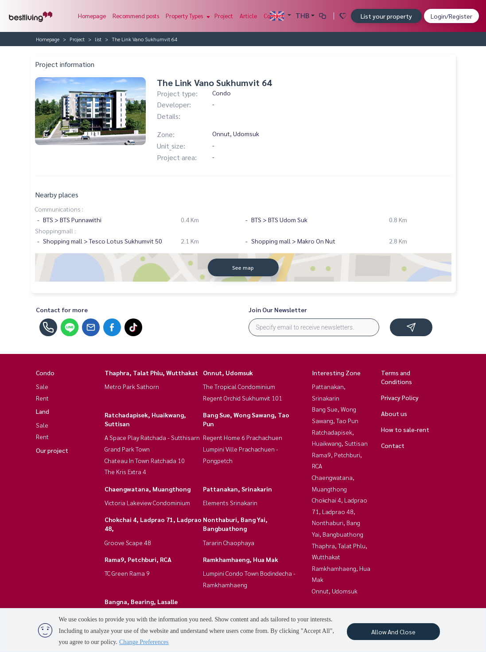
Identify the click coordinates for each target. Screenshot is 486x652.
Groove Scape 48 (128, 542)
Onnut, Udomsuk (228, 373)
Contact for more (62, 310)
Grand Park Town (127, 449)
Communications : (59, 209)
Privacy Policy (400, 397)
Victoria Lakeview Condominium (147, 503)
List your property (386, 16)
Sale (42, 386)
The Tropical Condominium (239, 386)
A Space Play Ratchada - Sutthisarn (152, 437)
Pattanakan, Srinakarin (237, 489)
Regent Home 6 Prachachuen (242, 437)
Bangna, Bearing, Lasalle (141, 601)
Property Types (187, 16)
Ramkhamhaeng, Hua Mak (240, 559)
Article (248, 16)
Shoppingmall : (55, 231)
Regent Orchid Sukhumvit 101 (242, 398)
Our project (52, 450)
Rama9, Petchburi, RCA (138, 559)
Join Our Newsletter (278, 310)
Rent (42, 398)
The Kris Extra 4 (125, 471)
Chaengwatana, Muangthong (148, 489)
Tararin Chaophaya (228, 542)
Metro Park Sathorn (132, 386)
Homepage (92, 16)
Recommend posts (136, 16)
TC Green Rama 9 (127, 573)
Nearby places (56, 194)
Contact (274, 16)
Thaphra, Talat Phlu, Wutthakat (151, 373)
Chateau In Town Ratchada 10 (145, 460)
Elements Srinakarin (230, 503)
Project (223, 16)
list (98, 39)
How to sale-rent (405, 429)
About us (394, 413)
